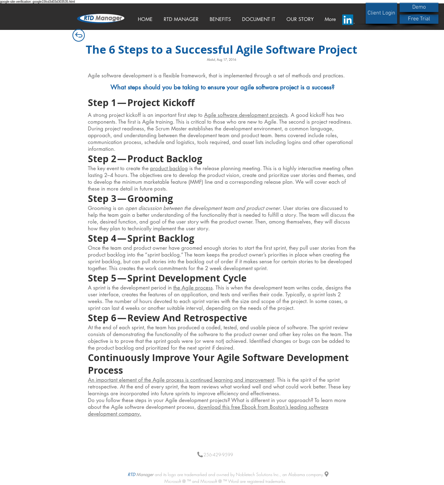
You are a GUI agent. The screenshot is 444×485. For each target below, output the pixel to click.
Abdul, (212, 59)
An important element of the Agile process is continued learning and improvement (181, 379)
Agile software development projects (246, 115)
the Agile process (193, 287)
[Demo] (419, 7)
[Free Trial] (419, 19)
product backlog (169, 168)
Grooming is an (184, 208)
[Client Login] (381, 13)
